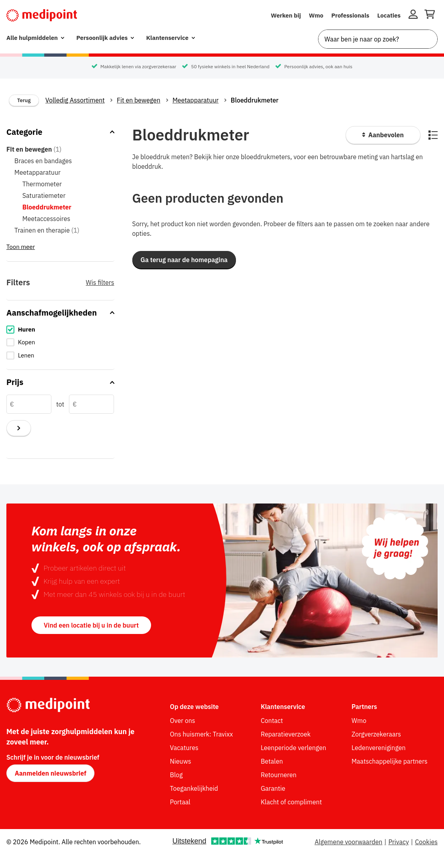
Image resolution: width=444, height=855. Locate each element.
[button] (184, 260)
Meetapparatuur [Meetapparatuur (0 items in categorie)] (37, 172)
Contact (272, 721)
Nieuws (180, 761)
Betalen (272, 761)
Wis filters (100, 282)
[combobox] (377, 39)
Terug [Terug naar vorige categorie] (24, 100)
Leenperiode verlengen (293, 748)
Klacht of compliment (291, 802)
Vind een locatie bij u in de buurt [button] (91, 625)
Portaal (180, 802)
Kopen (26, 342)
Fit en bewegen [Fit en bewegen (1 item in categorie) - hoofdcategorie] (33, 149)
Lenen (26, 355)
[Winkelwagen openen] (429, 16)
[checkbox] (60, 329)
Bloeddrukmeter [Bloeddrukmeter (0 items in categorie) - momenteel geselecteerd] (46, 207)
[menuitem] (35, 38)
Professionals (350, 15)
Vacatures (184, 748)
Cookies (426, 842)
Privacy (398, 842)
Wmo (316, 15)
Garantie (273, 788)
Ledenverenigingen (379, 748)
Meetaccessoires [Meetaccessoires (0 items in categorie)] (46, 219)
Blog (176, 775)
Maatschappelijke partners (390, 761)
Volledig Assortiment (75, 100)
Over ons (182, 721)
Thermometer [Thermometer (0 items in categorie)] (42, 184)
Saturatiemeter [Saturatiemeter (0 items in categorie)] (43, 195)
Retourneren (279, 775)
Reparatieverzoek (285, 734)
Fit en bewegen (138, 100)
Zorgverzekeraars (376, 734)
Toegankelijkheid (194, 788)
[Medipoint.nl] (41, 15)
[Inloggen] (413, 15)
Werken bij (286, 15)
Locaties (389, 15)
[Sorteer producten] (383, 135)
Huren (26, 329)
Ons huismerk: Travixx (201, 734)
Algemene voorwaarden (348, 842)
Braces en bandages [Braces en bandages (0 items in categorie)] (43, 161)
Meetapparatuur (196, 100)
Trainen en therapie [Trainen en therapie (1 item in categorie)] (46, 230)
